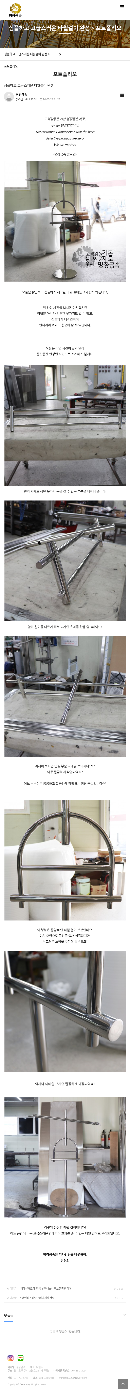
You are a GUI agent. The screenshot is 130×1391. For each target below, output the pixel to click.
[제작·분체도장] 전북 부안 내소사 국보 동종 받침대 (45, 1288)
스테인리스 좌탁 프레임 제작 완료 (37, 1298)
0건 (19, 99)
